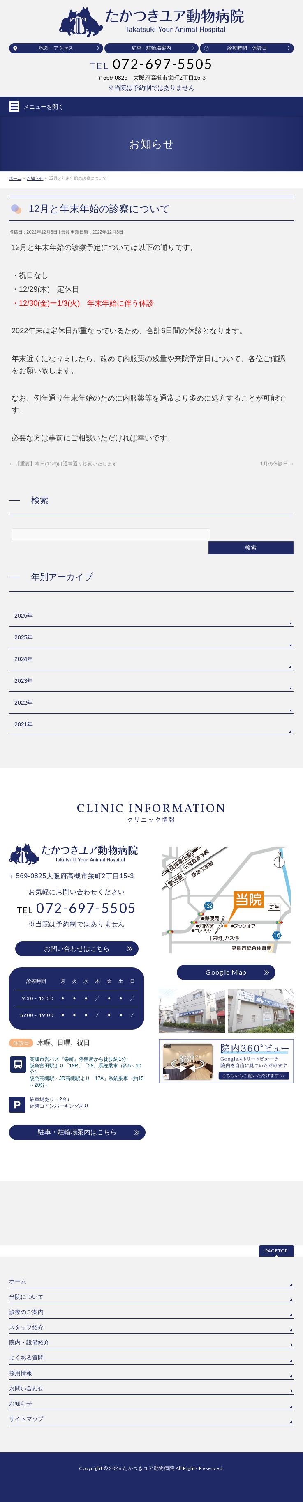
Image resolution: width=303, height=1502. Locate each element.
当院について (26, 1233)
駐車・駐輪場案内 (151, 48)
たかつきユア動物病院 (148, 1404)
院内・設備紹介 (29, 1278)
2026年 (23, 615)
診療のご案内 (26, 1248)
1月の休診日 (277, 464)
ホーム (17, 1217)
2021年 (23, 724)
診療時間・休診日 (247, 48)
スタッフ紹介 (26, 1263)
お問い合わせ (26, 1324)
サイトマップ (26, 1354)
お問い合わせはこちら (77, 948)
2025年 (23, 637)
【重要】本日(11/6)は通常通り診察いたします (63, 464)
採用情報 (20, 1309)
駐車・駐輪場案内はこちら (77, 1132)
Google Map (226, 972)
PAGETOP (276, 1186)
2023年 (23, 681)
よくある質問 (26, 1293)
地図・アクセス (56, 48)
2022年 (23, 702)
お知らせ (20, 1339)
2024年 (23, 659)
